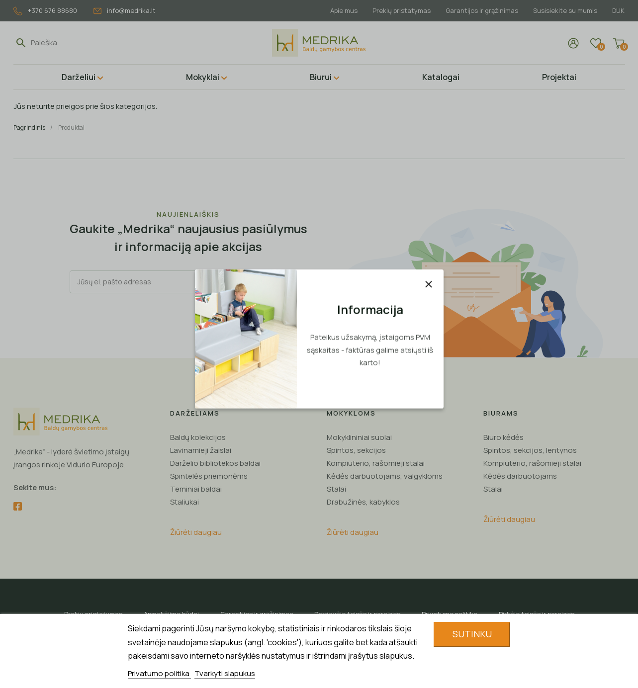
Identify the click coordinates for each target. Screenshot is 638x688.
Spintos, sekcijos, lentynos (530, 450)
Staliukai (184, 502)
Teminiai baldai (196, 489)
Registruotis (262, 281)
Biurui (321, 77)
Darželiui (78, 77)
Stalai (336, 489)
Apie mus (338, 10)
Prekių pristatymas (397, 10)
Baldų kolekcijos (198, 437)
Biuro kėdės (503, 437)
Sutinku (472, 634)
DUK (618, 10)
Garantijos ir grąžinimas (479, 10)
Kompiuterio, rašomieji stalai (376, 463)
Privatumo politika (159, 673)
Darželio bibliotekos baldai (215, 463)
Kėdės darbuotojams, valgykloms (385, 476)
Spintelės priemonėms (209, 476)
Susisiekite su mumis (564, 10)
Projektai (559, 77)
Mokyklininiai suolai (359, 437)
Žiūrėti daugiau (196, 532)
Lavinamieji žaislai (200, 450)
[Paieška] (76, 43)
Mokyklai (202, 77)
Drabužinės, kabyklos (363, 502)
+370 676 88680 (45, 10)
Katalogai (440, 77)
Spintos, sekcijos (356, 450)
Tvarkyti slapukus (224, 673)
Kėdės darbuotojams (520, 476)
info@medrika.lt (124, 10)
